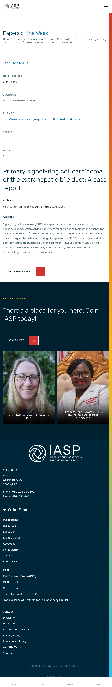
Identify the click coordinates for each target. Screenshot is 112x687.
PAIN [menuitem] (6, 570)
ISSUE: (7, 150)
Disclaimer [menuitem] (9, 617)
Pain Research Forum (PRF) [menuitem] (19, 576)
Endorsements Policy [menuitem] (16, 629)
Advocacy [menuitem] (9, 543)
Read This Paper (19, 271)
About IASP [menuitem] (10, 561)
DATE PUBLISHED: (14, 76)
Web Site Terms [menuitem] (12, 647)
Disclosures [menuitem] (10, 623)
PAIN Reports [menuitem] (11, 582)
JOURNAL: (9, 94)
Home (14, 682)
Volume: (8, 132)
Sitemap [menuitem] (8, 653)
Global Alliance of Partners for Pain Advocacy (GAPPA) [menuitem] (36, 600)
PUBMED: (9, 113)
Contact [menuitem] (8, 611)
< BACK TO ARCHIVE (15, 63)
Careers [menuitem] (7, 555)
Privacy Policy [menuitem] (11, 635)
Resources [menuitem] (9, 525)
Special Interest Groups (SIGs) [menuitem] (21, 594)
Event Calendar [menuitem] (12, 537)
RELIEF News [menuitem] (11, 588)
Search (70, 682)
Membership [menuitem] (10, 549)
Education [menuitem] (9, 531)
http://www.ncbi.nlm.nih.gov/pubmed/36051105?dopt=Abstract (42, 119)
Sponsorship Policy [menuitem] (14, 641)
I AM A (42, 682)
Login (98, 682)
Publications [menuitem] (10, 520)
